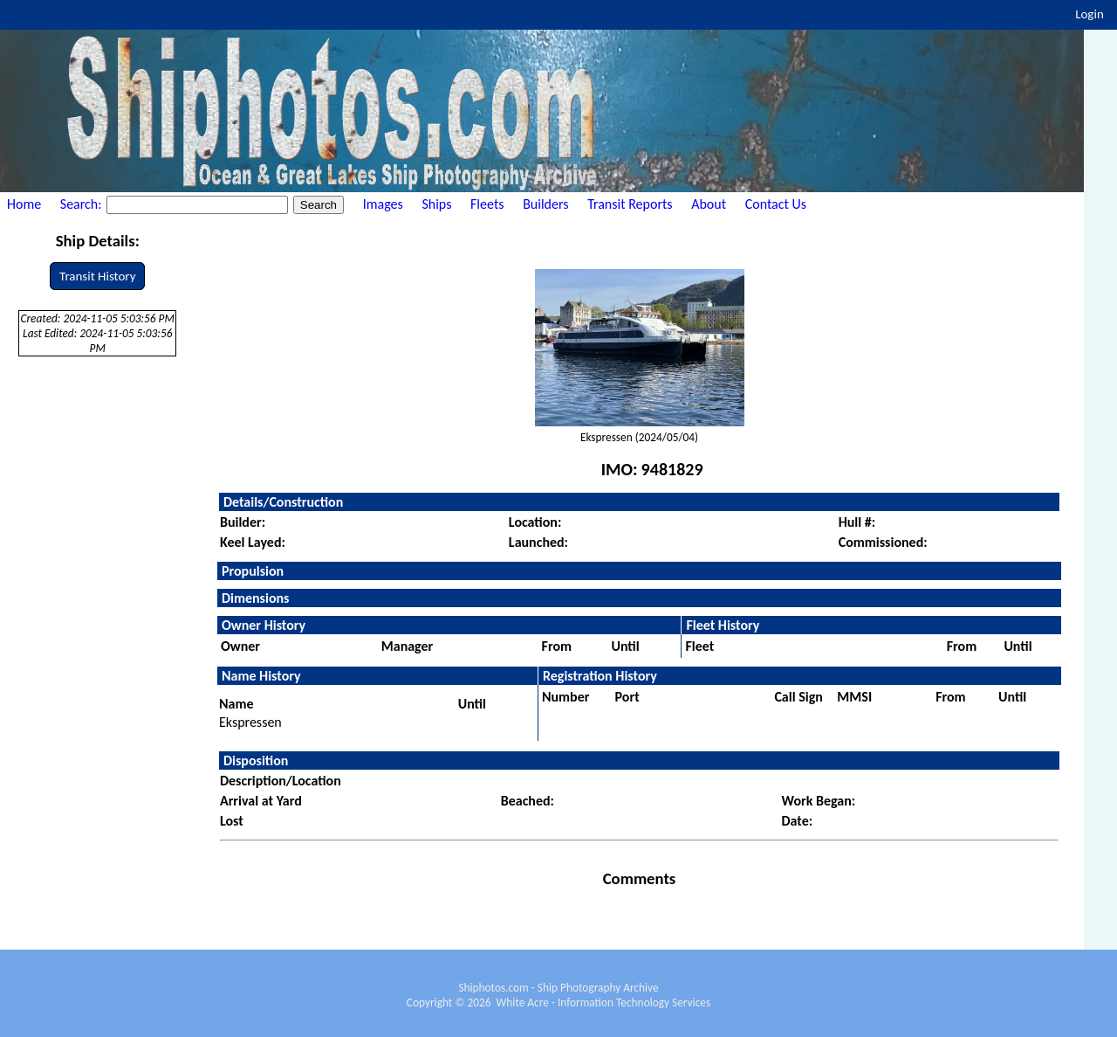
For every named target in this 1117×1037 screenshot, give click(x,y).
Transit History (97, 276)
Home (24, 204)
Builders (545, 204)
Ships (436, 204)
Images (383, 204)
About (708, 204)
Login (1089, 14)
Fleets (487, 204)
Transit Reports (629, 204)
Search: (82, 204)
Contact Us (775, 204)
